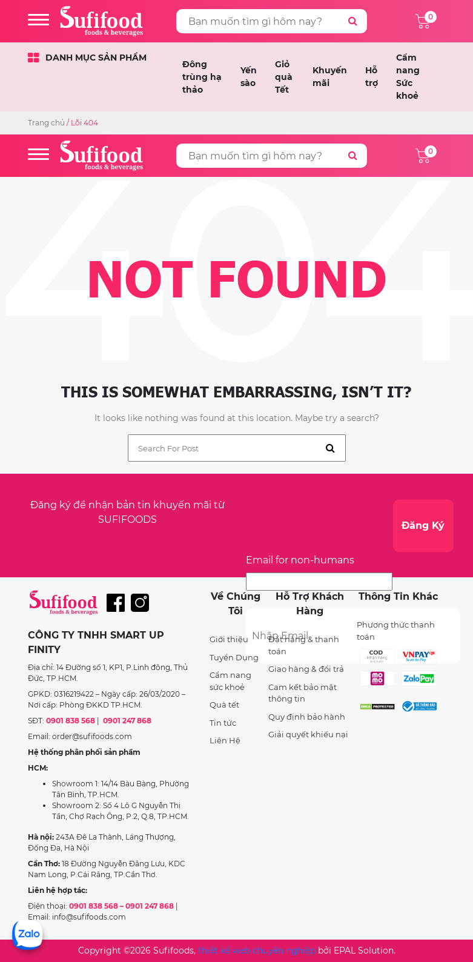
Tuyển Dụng (234, 657)
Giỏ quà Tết (284, 77)
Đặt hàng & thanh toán (303, 645)
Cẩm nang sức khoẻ (230, 681)
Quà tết (224, 704)
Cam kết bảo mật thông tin (302, 693)
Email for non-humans (300, 560)
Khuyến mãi (330, 76)
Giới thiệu (229, 639)
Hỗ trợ (371, 76)
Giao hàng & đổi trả (306, 669)
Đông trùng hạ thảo (202, 77)
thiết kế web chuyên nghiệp (257, 950)
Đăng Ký (423, 525)
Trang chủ (46, 122)
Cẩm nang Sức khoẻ (408, 76)
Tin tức (223, 723)
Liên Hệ (225, 740)
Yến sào (248, 76)
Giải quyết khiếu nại (308, 734)
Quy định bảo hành (306, 717)
